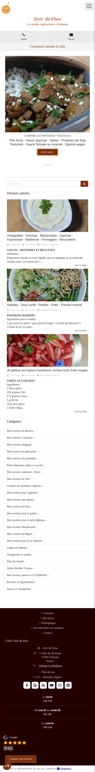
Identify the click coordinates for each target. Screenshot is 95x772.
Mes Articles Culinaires (20, 437)
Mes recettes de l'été (18, 478)
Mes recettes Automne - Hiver (23, 472)
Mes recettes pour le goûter (22, 513)
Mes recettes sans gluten (20, 499)
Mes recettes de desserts (20, 430)
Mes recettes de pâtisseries (21, 451)
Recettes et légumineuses (21, 582)
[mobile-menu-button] (89, 6)
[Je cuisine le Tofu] (47, 94)
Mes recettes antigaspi (19, 444)
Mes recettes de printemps (21, 458)
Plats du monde (15, 561)
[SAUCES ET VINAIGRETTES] (47, 215)
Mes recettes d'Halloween (21, 527)
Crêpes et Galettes (17, 547)
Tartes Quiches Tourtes (19, 568)
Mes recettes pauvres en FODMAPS (27, 575)
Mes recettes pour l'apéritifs (22, 492)
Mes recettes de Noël (18, 506)
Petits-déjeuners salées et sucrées (25, 465)
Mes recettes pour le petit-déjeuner (26, 520)
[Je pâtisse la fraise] (47, 350)
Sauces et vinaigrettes (19, 588)
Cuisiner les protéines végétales (24, 485)
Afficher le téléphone (50, 665)
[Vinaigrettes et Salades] (47, 285)
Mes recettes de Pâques (20, 533)
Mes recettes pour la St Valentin (24, 540)
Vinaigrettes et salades (19, 554)
